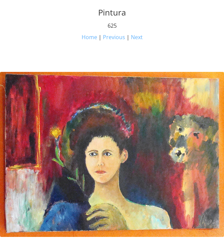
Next (137, 37)
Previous (114, 37)
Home (89, 37)
